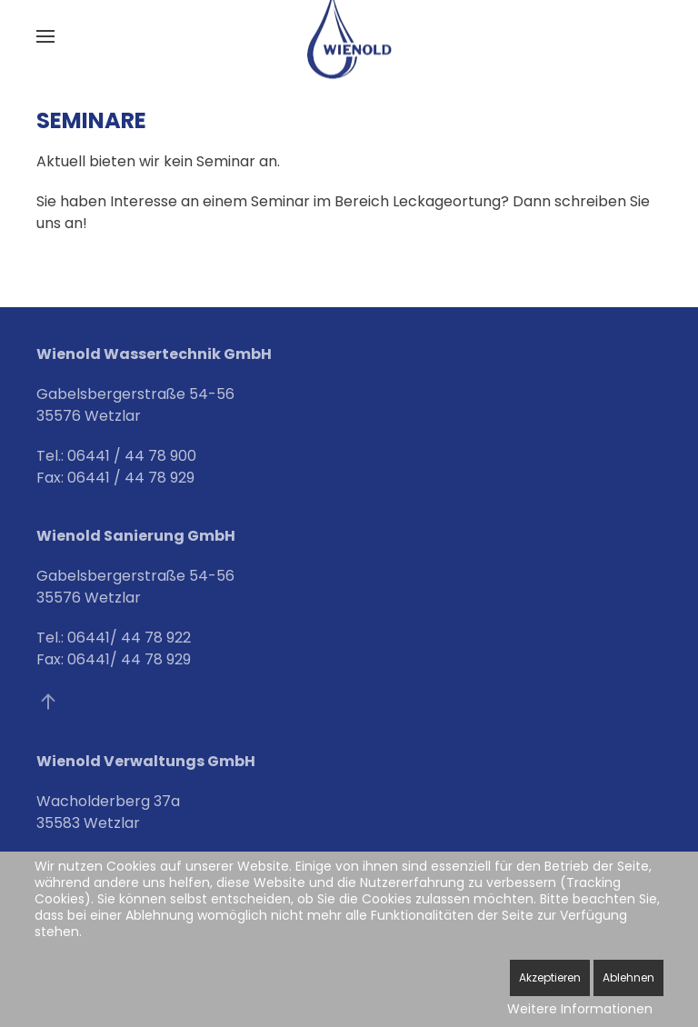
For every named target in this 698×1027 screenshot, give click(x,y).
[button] (45, 36)
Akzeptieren (550, 977)
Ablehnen (628, 977)
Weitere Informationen (580, 1009)
